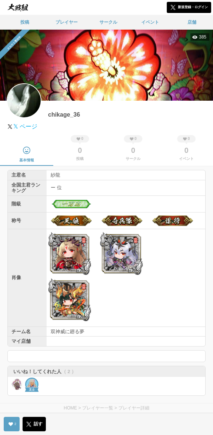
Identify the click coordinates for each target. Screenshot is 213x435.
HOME (70, 408)
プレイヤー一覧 (97, 408)
